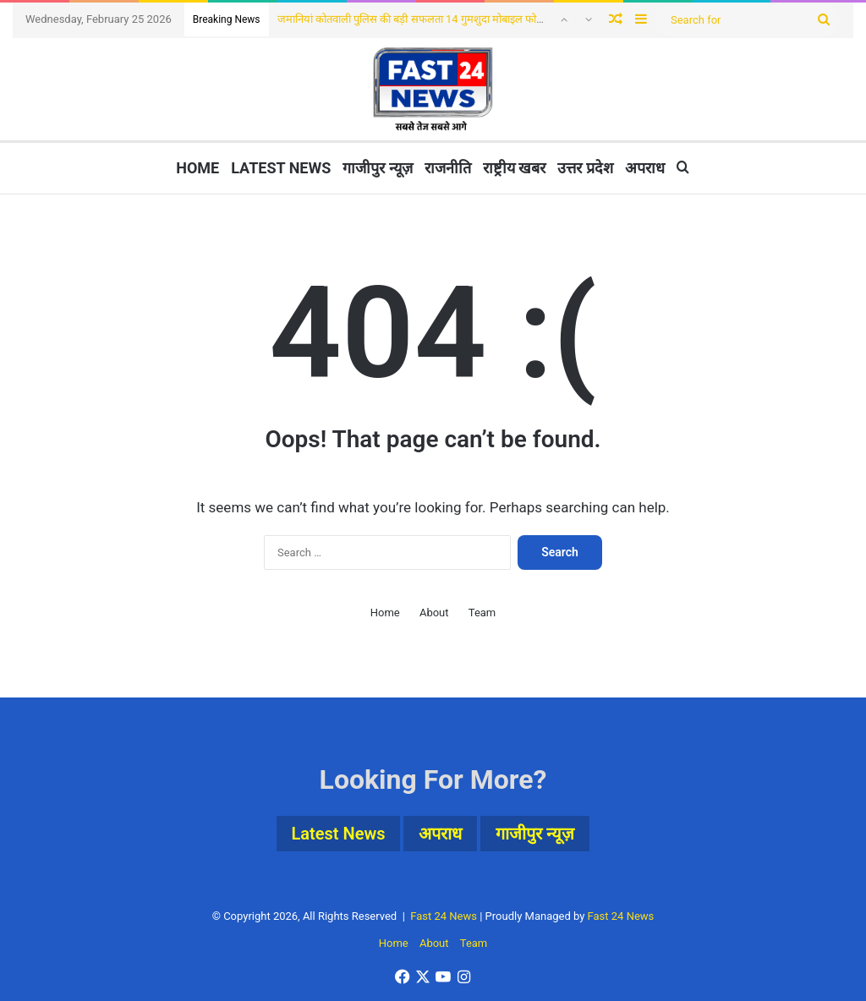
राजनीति (448, 168)
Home (197, 168)
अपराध (645, 168)
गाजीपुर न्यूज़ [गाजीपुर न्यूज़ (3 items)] (535, 833)
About (434, 612)
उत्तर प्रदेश (584, 168)
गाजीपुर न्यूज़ (377, 168)
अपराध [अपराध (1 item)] (440, 833)
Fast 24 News (443, 916)
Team (482, 612)
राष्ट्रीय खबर (514, 168)
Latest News (281, 168)
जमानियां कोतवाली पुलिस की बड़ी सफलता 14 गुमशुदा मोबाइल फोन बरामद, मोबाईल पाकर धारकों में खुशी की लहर (500, 19)
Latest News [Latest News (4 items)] (339, 833)
